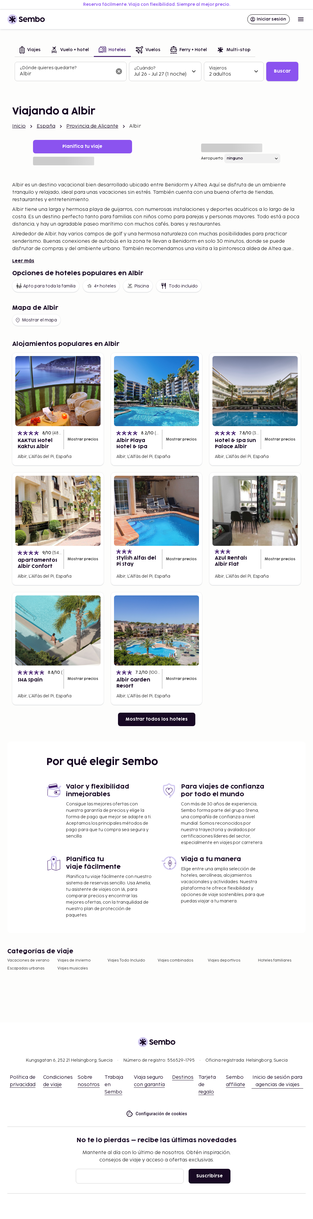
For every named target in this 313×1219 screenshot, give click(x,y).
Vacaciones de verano (28, 960)
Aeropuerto (212, 158)
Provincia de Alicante (92, 126)
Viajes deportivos (224, 960)
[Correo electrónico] (130, 1176)
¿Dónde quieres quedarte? (48, 67)
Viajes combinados (175, 960)
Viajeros (217, 68)
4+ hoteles (101, 286)
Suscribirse (209, 1176)
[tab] (30, 50)
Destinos (182, 1077)
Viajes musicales (72, 968)
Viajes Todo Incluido (126, 960)
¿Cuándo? (144, 68)
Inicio (19, 126)
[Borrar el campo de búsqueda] (119, 71)
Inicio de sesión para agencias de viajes (277, 1081)
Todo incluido (179, 286)
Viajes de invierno (74, 960)
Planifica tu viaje (82, 146)
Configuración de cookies (156, 1114)
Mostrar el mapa (36, 320)
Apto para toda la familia (45, 286)
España (46, 126)
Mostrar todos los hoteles (157, 719)
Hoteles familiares (274, 960)
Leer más (23, 261)
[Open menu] (301, 19)
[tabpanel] (156, 71)
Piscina (138, 286)
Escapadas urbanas (25, 968)
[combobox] (66, 74)
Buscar (282, 71)
